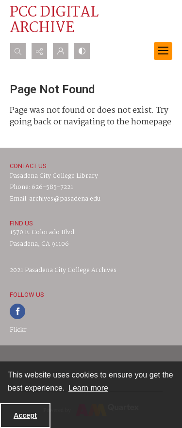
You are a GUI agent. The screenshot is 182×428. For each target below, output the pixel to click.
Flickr (18, 330)
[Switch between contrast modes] (82, 51)
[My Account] (60, 51)
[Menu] (163, 51)
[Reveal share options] (39, 51)
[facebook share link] (17, 311)
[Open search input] (18, 51)
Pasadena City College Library (54, 176)
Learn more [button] (88, 388)
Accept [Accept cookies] (25, 415)
